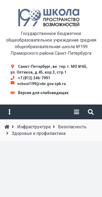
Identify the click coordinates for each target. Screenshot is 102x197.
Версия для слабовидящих (43, 93)
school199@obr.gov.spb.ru (41, 84)
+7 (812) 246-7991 (34, 78)
